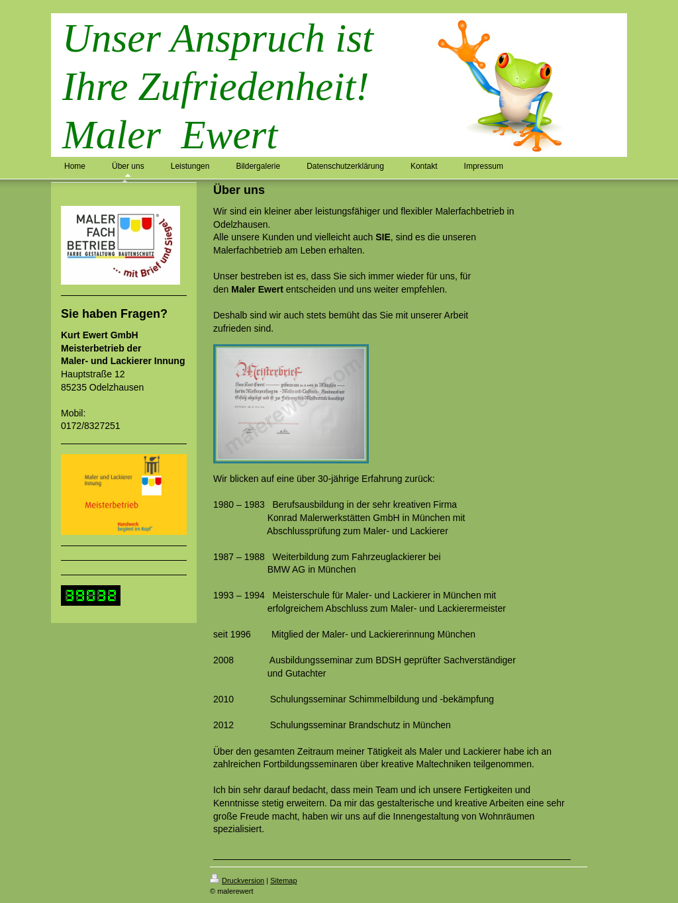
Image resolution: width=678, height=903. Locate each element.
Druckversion (237, 880)
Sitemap (283, 880)
